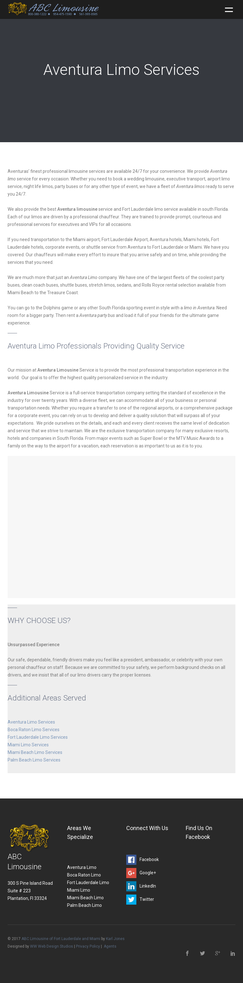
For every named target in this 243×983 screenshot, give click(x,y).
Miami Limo (78, 890)
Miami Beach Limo (85, 897)
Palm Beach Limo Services (34, 759)
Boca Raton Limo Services (33, 729)
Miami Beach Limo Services (35, 752)
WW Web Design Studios (51, 946)
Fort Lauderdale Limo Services (38, 737)
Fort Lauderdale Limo (88, 882)
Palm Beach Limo (84, 905)
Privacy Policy (88, 946)
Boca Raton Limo (84, 874)
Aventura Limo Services (31, 722)
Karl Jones (115, 939)
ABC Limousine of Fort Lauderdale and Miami (61, 939)
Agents (110, 946)
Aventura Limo (82, 867)
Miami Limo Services (28, 744)
